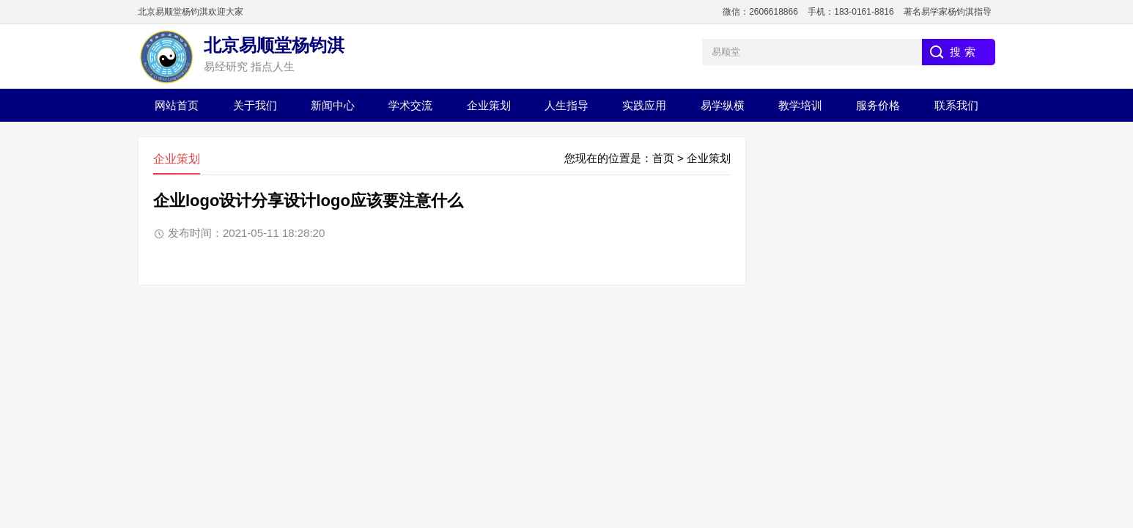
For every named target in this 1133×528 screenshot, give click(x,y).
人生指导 (566, 105)
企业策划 (489, 105)
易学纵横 (723, 105)
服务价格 (878, 105)
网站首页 (177, 105)
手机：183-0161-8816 (850, 12)
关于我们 (255, 105)
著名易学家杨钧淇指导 (948, 12)
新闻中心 (333, 105)
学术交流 (410, 105)
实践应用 (644, 105)
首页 (663, 158)
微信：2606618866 (760, 12)
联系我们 (956, 105)
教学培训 (800, 105)
